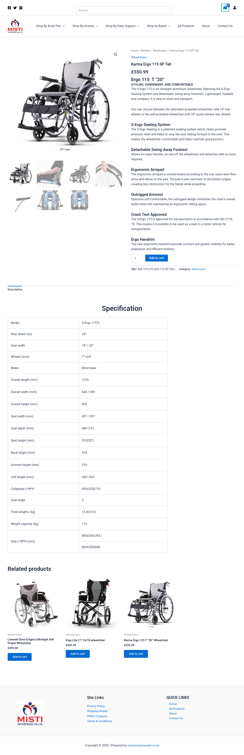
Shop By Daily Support (129, 26)
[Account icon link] (234, 7)
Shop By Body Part (60, 26)
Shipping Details (98, 711)
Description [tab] (15, 290)
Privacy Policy (96, 706)
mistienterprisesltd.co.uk (143, 745)
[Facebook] (9, 8)
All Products (189, 26)
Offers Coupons (97, 716)
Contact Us (225, 26)
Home (135, 50)
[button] (73, 26)
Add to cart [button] (20, 658)
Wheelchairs (161, 50)
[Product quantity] (136, 258)
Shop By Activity (93, 26)
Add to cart (156, 258)
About (208, 26)
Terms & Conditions (100, 721)
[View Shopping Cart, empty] (225, 7)
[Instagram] (20, 8)
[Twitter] (15, 8)
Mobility (146, 50)
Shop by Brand (163, 26)
